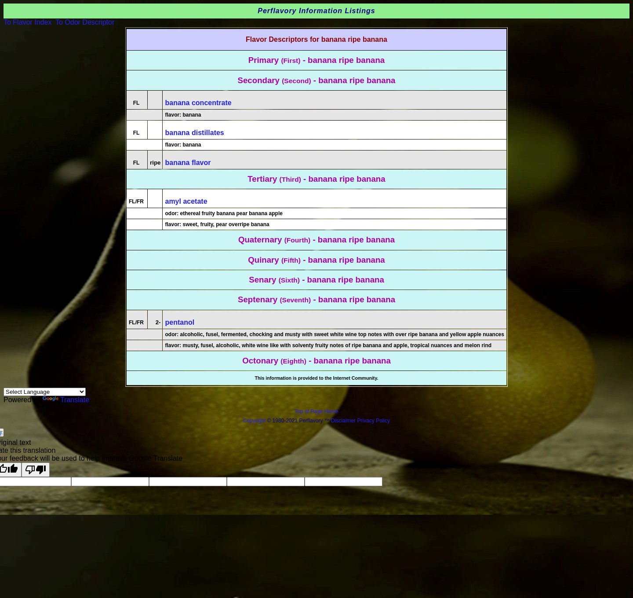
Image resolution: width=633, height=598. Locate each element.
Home (331, 411)
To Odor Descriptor (84, 22)
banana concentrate (198, 102)
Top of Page (309, 411)
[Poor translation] (36, 469)
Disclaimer (343, 421)
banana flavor (188, 162)
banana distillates (194, 132)
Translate (66, 400)
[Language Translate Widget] (45, 392)
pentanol (179, 322)
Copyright (254, 421)
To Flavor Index (27, 22)
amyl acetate (186, 201)
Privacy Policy (373, 421)
